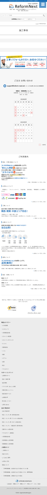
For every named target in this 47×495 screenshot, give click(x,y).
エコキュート (5, 329)
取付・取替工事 (6, 379)
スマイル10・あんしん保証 (9, 386)
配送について (5, 465)
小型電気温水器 (6, 332)
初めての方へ (5, 454)
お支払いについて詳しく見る (39, 201)
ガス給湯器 (5, 325)
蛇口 (3, 365)
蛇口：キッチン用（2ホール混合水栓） (12, 422)
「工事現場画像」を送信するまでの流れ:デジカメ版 (15, 468)
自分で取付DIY (6, 411)
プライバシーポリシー (18, 488)
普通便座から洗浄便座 (7, 444)
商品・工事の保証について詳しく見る (37, 182)
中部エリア (29, 484)
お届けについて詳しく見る (39, 253)
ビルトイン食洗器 (6, 336)
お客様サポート (6, 375)
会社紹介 (9, 484)
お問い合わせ (5, 404)
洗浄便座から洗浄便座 (7, 440)
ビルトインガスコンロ (7, 340)
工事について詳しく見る (40, 218)
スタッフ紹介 (37, 484)
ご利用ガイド (5, 450)
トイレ (4, 351)
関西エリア (23, 484)
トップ (37, 23)
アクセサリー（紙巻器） (8, 433)
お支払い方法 (5, 461)
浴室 (3, 361)
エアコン (4, 358)
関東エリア (16, 484)
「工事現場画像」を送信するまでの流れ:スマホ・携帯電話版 (17, 472)
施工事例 (4, 382)
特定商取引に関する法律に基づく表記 (32, 488)
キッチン (4, 343)
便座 (3, 354)
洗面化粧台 (5, 347)
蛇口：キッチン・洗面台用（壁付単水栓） (12, 425)
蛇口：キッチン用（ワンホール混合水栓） (12, 418)
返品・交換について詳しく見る (38, 288)
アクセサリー (5, 369)
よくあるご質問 (6, 457)
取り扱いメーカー (6, 401)
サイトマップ (10, 488)
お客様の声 (5, 397)
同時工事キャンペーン (7, 390)
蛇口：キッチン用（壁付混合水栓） (11, 414)
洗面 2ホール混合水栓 (7, 429)
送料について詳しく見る (40, 270)
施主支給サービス (6, 393)
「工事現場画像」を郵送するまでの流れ (12, 475)
